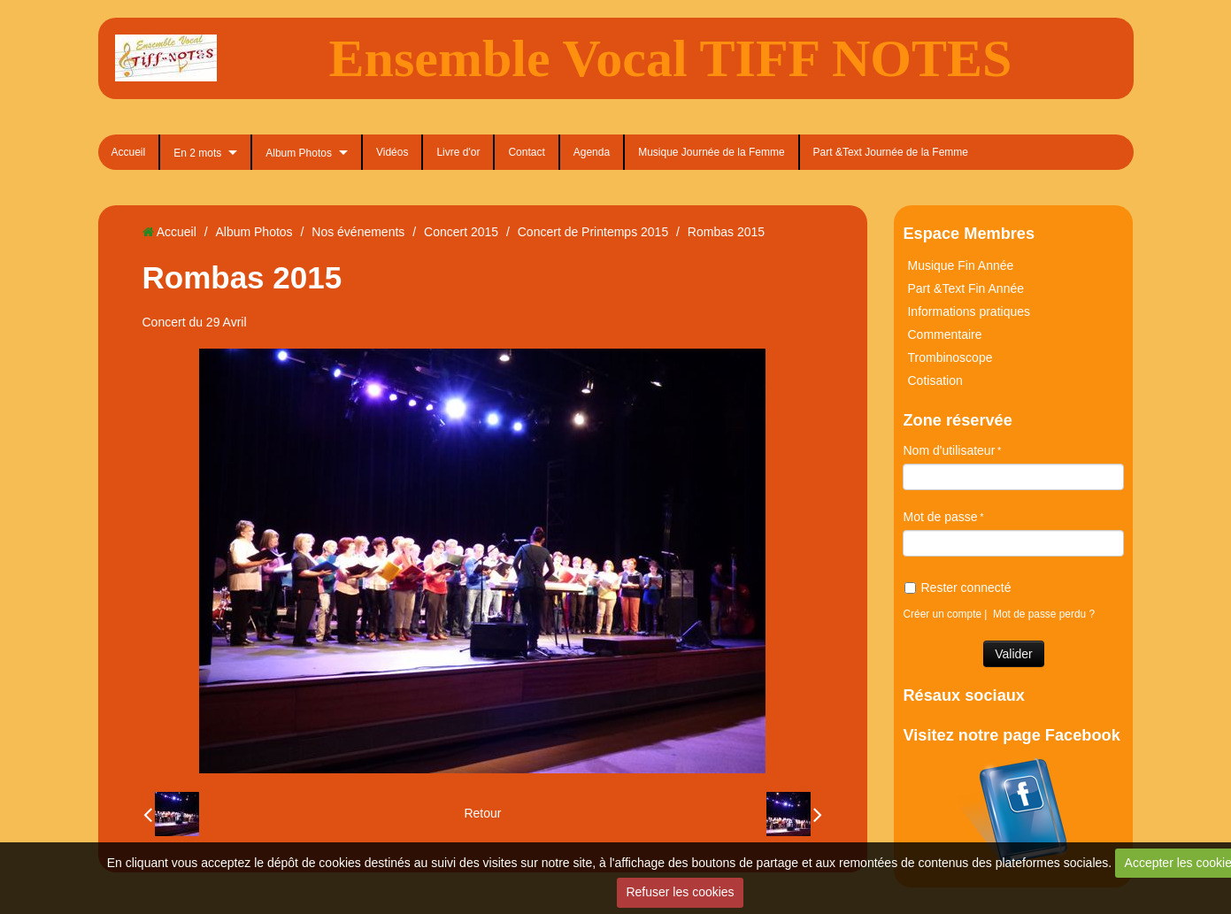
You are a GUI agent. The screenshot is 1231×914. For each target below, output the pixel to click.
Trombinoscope (949, 357)
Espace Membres (969, 233)
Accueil (129, 152)
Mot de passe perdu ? (1044, 614)
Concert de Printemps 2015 (593, 232)
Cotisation (934, 380)
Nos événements (358, 232)
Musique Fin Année (960, 265)
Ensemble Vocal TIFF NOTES (670, 58)
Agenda (591, 152)
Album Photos (298, 153)
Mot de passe (940, 517)
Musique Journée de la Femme (711, 152)
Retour (482, 813)
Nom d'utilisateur (949, 450)
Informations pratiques (968, 311)
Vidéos (392, 152)
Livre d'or (458, 152)
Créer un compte (942, 614)
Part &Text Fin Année (965, 288)
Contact (526, 152)
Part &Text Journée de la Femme (890, 152)
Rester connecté (957, 587)
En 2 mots (197, 153)
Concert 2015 (461, 232)
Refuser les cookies (680, 892)
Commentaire (944, 334)
